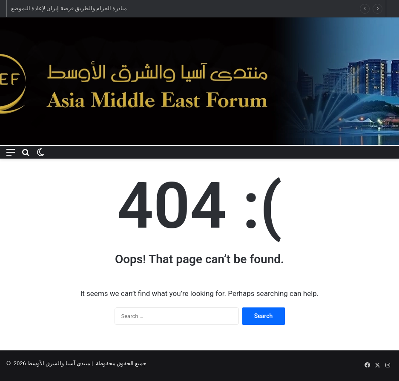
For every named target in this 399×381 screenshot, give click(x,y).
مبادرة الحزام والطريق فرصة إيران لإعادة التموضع (69, 8)
